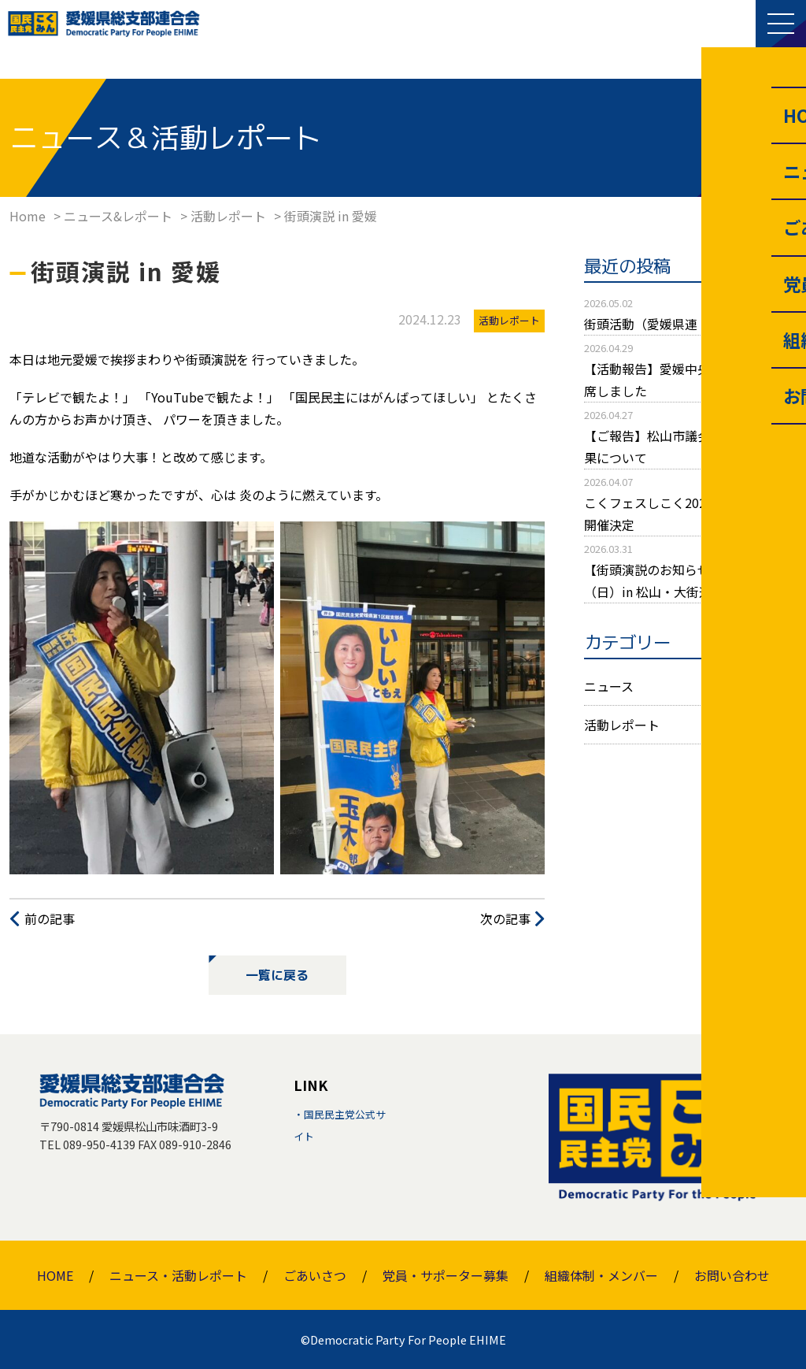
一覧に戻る (277, 975)
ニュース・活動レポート (178, 1275)
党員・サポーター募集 (445, 1275)
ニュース (609, 686)
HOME (55, 1275)
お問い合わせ (732, 1275)
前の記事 (49, 918)
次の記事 (505, 918)
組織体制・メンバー (601, 1275)
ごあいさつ (314, 1275)
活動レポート (622, 724)
